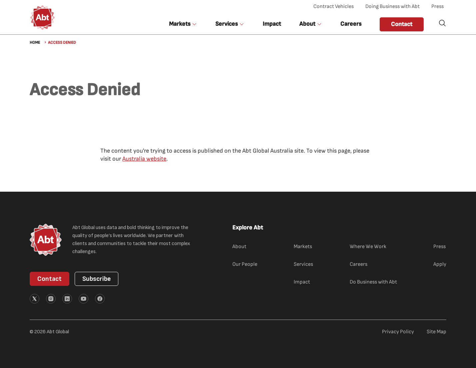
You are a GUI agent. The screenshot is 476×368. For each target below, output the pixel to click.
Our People (244, 264)
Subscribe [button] (96, 279)
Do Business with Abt (373, 282)
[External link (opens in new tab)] (34, 299)
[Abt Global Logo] (42, 17)
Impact (272, 23)
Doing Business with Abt (392, 6)
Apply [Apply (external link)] (439, 264)
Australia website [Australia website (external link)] (144, 158)
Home (35, 42)
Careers (350, 23)
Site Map (436, 332)
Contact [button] (401, 24)
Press (437, 6)
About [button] (307, 23)
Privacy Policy (398, 332)
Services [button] (226, 23)
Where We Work (368, 246)
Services (303, 264)
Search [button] (442, 23)
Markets (303, 246)
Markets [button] (179, 23)
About (239, 246)
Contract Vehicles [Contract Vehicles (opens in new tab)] (333, 6)
